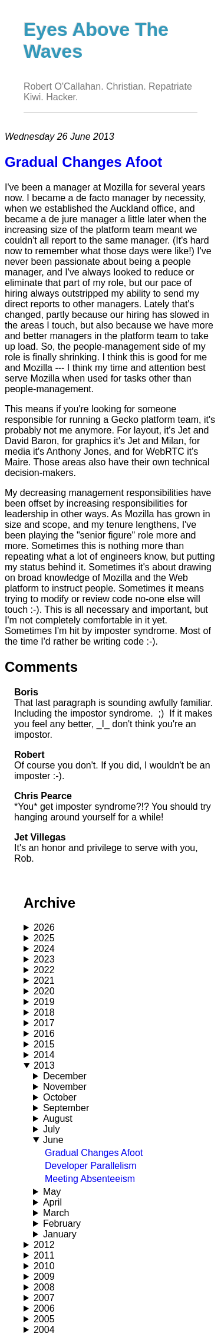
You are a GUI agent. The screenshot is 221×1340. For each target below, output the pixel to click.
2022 (44, 970)
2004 (44, 1330)
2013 (44, 1065)
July (51, 1129)
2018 (44, 1012)
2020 (44, 991)
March (56, 1213)
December (65, 1076)
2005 (44, 1319)
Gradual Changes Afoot (94, 1153)
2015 (44, 1044)
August (57, 1119)
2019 (44, 1002)
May (52, 1192)
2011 (44, 1255)
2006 (44, 1308)
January (60, 1234)
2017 (44, 1023)
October (60, 1097)
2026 (44, 927)
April (52, 1202)
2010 (44, 1266)
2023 (44, 959)
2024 (44, 949)
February (62, 1224)
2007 (44, 1298)
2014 (44, 1055)
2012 (44, 1245)
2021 (44, 981)
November (65, 1087)
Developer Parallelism (91, 1166)
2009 (44, 1277)
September (66, 1108)
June (53, 1140)
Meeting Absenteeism (90, 1179)
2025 (44, 938)
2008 (44, 1287)
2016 (44, 1034)
